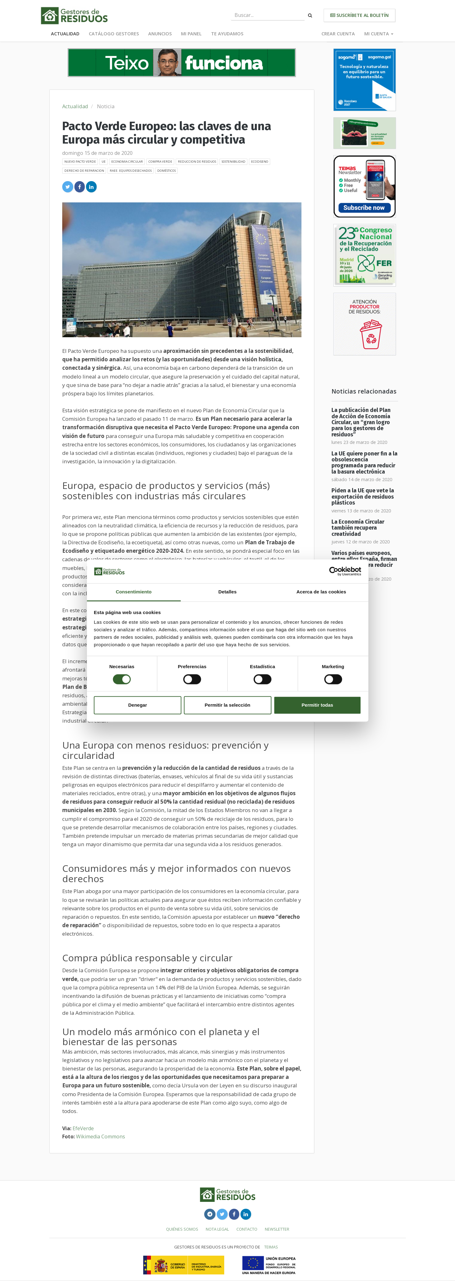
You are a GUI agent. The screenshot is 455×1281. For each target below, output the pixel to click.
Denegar (137, 705)
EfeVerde (83, 1128)
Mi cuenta (378, 34)
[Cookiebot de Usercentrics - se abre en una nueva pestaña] (333, 571)
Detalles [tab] (227, 592)
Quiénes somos (182, 1229)
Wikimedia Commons (100, 1136)
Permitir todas (317, 705)
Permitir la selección (227, 705)
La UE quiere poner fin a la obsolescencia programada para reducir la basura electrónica (364, 462)
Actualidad (65, 34)
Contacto (246, 1229)
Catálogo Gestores (114, 34)
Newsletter (277, 1229)
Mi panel (191, 34)
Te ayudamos (227, 34)
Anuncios (160, 34)
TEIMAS (271, 1247)
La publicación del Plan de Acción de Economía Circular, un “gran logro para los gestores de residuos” (361, 422)
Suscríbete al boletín (359, 15)
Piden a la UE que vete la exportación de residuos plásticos (362, 496)
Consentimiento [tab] (134, 592)
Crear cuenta (338, 34)
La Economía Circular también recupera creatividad (357, 528)
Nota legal (217, 1229)
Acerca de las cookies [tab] (321, 592)
